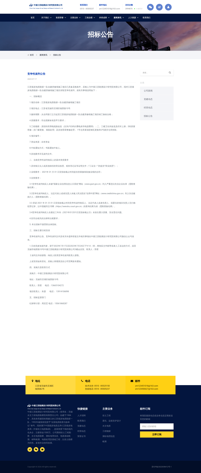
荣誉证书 (81, 436)
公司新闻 (148, 90)
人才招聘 (81, 415)
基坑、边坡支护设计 (111, 421)
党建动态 (148, 99)
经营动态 (148, 107)
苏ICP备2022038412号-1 (162, 467)
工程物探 (106, 431)
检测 (104, 441)
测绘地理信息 (108, 436)
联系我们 (146, 17)
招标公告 (57, 55)
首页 (32, 17)
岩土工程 (106, 415)
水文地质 (106, 426)
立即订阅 (156, 434)
